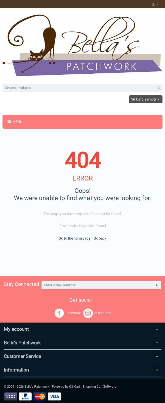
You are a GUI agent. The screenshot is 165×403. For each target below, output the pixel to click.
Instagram (97, 313)
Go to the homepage (74, 238)
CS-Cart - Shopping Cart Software (92, 386)
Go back (100, 238)
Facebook (67, 313)
